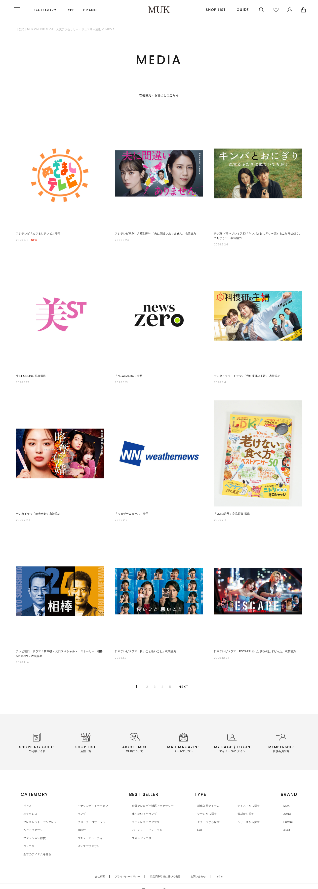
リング (81, 799)
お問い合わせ (198, 861)
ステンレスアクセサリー (148, 807)
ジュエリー (29, 831)
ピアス (26, 791)
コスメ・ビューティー (92, 823)
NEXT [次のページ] (198, 673)
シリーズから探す (249, 807)
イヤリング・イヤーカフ (94, 791)
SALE (202, 815)
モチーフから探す (211, 807)
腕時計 (81, 815)
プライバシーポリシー (127, 861)
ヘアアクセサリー (34, 815)
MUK (284, 791)
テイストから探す (249, 791)
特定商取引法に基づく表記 (165, 861)
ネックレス (29, 799)
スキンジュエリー (143, 823)
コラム (219, 861)
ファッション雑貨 (34, 823)
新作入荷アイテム (211, 791)
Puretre (286, 807)
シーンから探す (209, 799)
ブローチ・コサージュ (92, 807)
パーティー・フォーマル (148, 815)
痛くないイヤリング (145, 799)
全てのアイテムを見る (37, 839)
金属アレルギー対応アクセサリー (155, 791)
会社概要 (100, 861)
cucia (285, 815)
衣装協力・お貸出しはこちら (159, 95)
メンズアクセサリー (90, 831)
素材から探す (246, 799)
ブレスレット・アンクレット (42, 807)
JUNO (285, 799)
